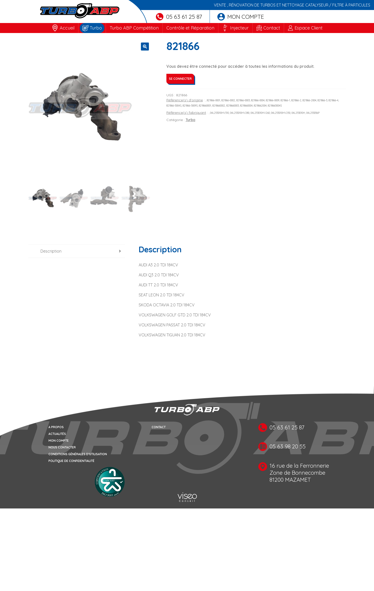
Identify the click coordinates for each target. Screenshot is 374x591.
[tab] (76, 251)
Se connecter (180, 79)
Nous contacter (62, 447)
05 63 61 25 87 (179, 16)
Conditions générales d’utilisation (77, 454)
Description (50, 251)
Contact (271, 28)
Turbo (96, 28)
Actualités (57, 434)
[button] (145, 47)
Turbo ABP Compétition (134, 28)
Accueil (67, 28)
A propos (56, 427)
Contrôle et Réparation (190, 28)
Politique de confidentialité (71, 461)
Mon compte (240, 16)
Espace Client (309, 28)
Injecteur (239, 28)
